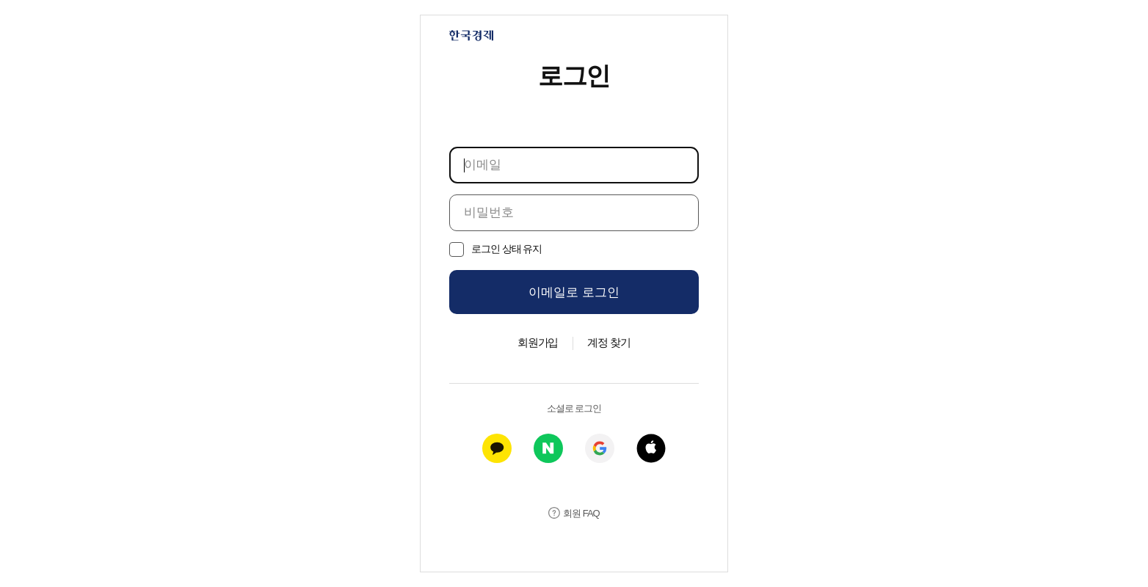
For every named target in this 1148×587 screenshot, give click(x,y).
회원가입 (538, 342)
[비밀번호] (574, 212)
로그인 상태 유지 (506, 249)
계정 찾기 (609, 342)
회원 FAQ (581, 513)
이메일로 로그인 (574, 292)
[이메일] (574, 165)
